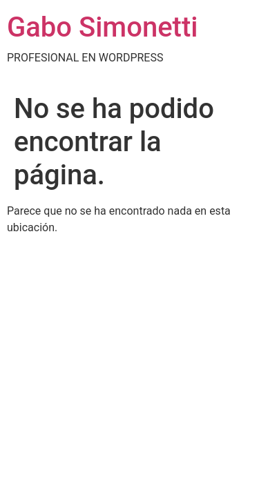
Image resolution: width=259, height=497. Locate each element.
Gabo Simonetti (102, 27)
